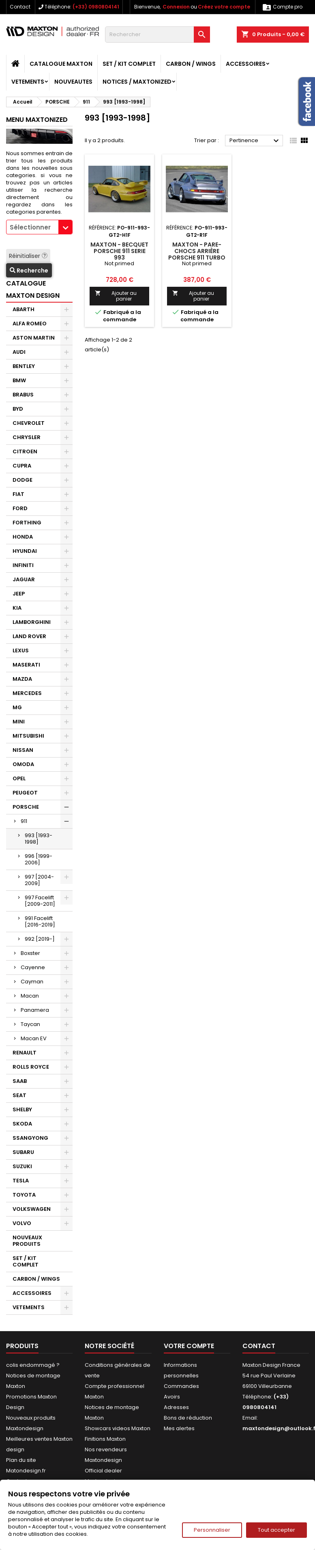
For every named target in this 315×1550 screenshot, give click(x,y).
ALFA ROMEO (30, 323)
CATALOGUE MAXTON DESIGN (33, 289)
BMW (19, 380)
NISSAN (23, 750)
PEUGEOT (25, 793)
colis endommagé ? (33, 1365)
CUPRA (22, 466)
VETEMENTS (27, 82)
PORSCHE (26, 807)
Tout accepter (276, 1530)
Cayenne (33, 967)
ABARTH (23, 309)
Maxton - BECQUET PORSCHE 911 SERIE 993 (119, 251)
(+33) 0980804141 (96, 6)
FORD (20, 508)
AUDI (19, 352)
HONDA (23, 537)
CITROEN (25, 451)
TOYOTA (24, 1195)
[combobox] (39, 227)
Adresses (176, 1407)
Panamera (35, 1010)
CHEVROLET (29, 423)
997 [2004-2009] (39, 880)
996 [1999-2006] (38, 859)
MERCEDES (27, 693)
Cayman (32, 981)
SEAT (19, 1095)
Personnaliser (212, 1530)
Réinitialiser (28, 256)
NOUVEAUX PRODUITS (27, 1241)
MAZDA (22, 679)
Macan (30, 996)
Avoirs (172, 1397)
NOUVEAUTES (73, 82)
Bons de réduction (188, 1418)
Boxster (30, 953)
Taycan (30, 1024)
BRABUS (23, 394)
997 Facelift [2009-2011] (40, 901)
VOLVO (22, 1223)
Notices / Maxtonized (137, 82)
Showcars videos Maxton (117, 1428)
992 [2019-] (40, 939)
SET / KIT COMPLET (129, 64)
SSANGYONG (30, 1138)
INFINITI (23, 565)
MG (17, 707)
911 (24, 821)
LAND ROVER (29, 636)
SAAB (20, 1081)
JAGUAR (24, 579)
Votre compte (189, 1346)
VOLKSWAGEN (32, 1209)
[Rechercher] (157, 34)
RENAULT (24, 1052)
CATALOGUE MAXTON (61, 64)
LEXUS (21, 650)
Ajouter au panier (115, 296)
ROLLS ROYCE (31, 1067)
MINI (19, 721)
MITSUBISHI (28, 736)
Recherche (29, 270)
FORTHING (27, 522)
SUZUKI (22, 1166)
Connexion (176, 6)
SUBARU (23, 1152)
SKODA (22, 1124)
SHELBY (22, 1109)
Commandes (181, 1386)
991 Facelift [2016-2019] (40, 921)
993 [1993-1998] (38, 838)
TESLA (21, 1180)
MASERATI (26, 665)
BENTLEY (24, 366)
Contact (20, 6)
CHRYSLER (27, 437)
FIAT (18, 494)
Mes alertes (179, 1428)
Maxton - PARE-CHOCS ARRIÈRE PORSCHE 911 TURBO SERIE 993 (196, 254)
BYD (18, 409)
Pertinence (255, 141)
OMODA (23, 764)
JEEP (19, 593)
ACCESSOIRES (246, 64)
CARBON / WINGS (191, 64)
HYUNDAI (25, 551)
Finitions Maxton (105, 1439)
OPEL (19, 778)
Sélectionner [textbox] (30, 227)
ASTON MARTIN (34, 338)
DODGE (22, 480)
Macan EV (34, 1038)
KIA (17, 608)
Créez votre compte (224, 6)
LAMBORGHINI (32, 622)
